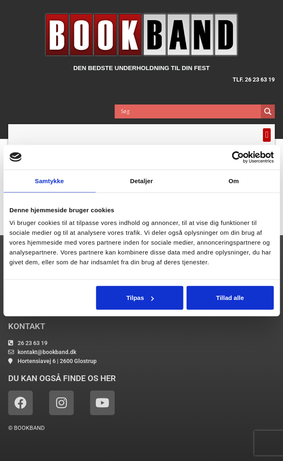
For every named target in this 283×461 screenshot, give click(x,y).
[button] (267, 135)
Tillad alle (230, 297)
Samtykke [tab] (49, 180)
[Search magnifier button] (268, 111)
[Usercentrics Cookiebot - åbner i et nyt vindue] (238, 157)
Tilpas (140, 297)
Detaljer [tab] (141, 180)
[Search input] (190, 111)
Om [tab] (234, 180)
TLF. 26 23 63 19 (254, 79)
